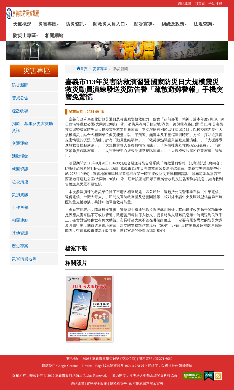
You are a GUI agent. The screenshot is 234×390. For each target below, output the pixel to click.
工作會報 (20, 207)
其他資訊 (20, 233)
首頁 (82, 69)
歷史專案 (20, 246)
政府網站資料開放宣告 (146, 383)
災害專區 (100, 69)
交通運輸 (20, 143)
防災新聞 (20, 85)
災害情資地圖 (24, 258)
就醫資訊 (20, 169)
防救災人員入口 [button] (110, 24)
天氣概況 (22, 24)
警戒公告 (20, 98)
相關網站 (54, 35)
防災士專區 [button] (25, 35)
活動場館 (20, 156)
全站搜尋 (215, 3)
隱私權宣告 (118, 383)
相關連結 (20, 220)
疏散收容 (20, 111)
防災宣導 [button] (144, 24)
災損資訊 (20, 194)
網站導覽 (184, 3)
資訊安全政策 (97, 383)
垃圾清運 (20, 182)
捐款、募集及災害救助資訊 (32, 127)
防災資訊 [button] (76, 24)
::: (172, 3)
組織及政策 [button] (174, 24)
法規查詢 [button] (204, 24)
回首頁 (200, 3)
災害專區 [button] (48, 24)
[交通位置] (128, 358)
